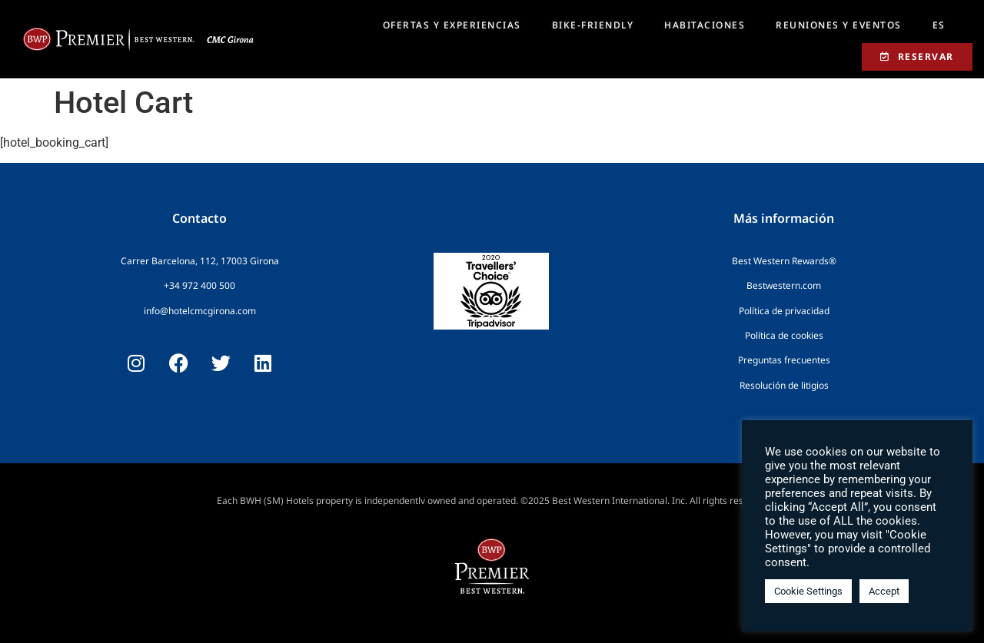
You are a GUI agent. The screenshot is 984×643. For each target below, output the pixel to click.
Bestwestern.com (783, 285)
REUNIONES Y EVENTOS (839, 24)
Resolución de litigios (784, 385)
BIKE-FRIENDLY (593, 24)
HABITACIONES (704, 24)
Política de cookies (784, 335)
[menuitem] (939, 25)
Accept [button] (884, 591)
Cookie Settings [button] (808, 591)
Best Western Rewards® (784, 260)
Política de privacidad (784, 310)
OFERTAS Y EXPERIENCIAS (452, 24)
